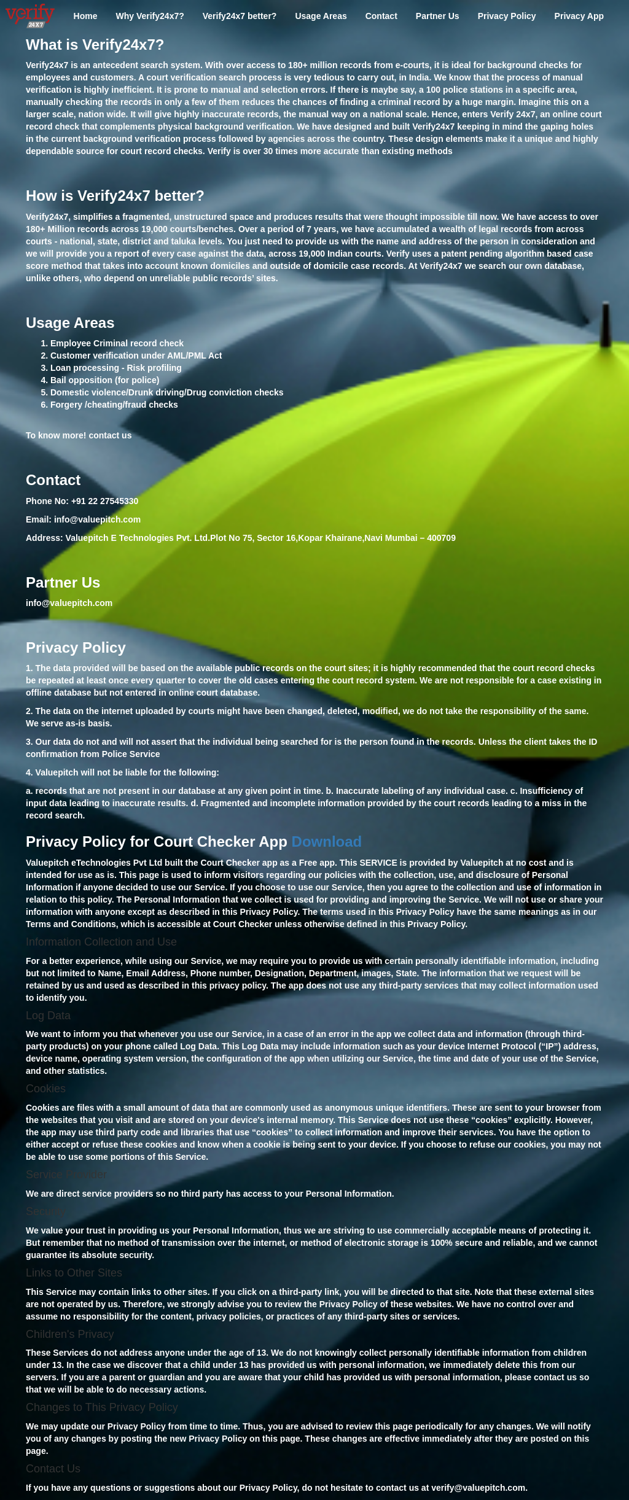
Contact (381, 16)
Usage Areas (320, 16)
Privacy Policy (507, 16)
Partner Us (437, 16)
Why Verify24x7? (149, 16)
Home (86, 16)
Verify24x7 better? (240, 16)
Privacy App (579, 16)
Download (327, 841)
